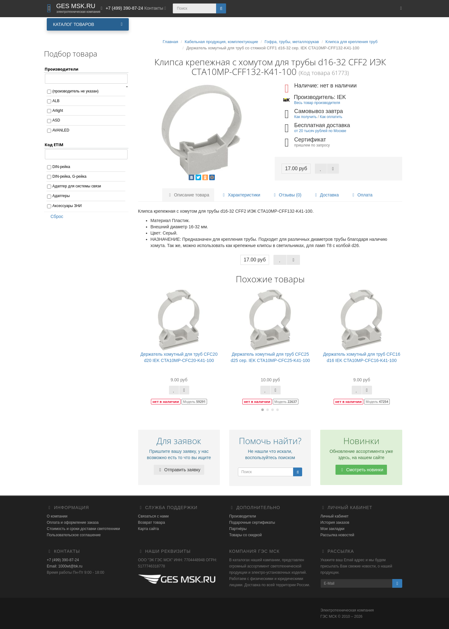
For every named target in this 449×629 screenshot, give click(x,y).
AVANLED (60, 130)
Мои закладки (333, 529)
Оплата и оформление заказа (73, 522)
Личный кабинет (335, 516)
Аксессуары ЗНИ (67, 206)
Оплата (361, 194)
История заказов (335, 522)
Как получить (305, 117)
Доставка (326, 194)
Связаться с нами (153, 516)
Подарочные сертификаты (252, 522)
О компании (57, 516)
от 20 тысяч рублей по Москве (320, 131)
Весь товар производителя (317, 103)
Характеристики (240, 194)
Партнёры (238, 529)
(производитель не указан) (75, 91)
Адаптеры (61, 196)
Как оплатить (331, 117)
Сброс (54, 216)
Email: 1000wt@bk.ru (64, 566)
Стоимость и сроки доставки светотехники (83, 529)
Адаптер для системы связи (76, 186)
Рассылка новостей (337, 535)
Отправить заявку (178, 469)
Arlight (57, 110)
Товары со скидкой (245, 535)
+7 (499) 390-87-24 (63, 560)
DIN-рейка (61, 167)
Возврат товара (151, 522)
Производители (242, 516)
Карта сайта (148, 529)
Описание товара (188, 194)
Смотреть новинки (361, 469)
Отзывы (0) (286, 194)
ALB (56, 101)
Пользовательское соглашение (74, 535)
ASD (56, 120)
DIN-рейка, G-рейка (69, 176)
